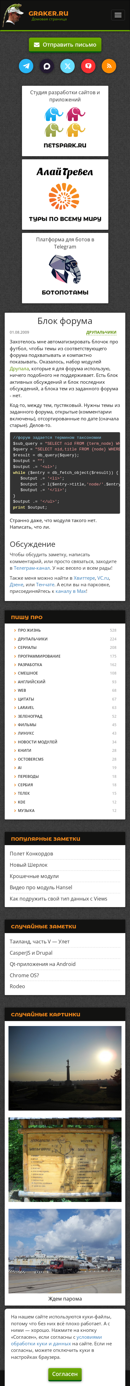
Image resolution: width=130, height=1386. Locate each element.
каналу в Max (71, 591)
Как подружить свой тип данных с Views (58, 898)
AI (20, 767)
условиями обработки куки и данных (56, 1340)
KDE (21, 802)
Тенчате (45, 584)
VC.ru (103, 578)
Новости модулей (37, 742)
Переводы (28, 776)
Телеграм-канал (32, 568)
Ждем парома (65, 1298)
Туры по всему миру (65, 219)
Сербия (25, 785)
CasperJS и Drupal (31, 952)
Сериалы (27, 647)
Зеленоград (30, 716)
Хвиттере (84, 578)
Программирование (39, 656)
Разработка (30, 664)
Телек (24, 793)
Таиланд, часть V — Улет (40, 941)
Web (22, 690)
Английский (32, 682)
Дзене (16, 584)
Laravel (26, 707)
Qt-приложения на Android (43, 964)
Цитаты (26, 699)
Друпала (19, 368)
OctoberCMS (31, 759)
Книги (24, 750)
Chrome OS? (24, 975)
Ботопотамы (65, 292)
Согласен (65, 1374)
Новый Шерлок (28, 864)
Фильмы (27, 724)
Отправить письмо (65, 44)
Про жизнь (29, 630)
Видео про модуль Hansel (41, 887)
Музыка (26, 810)
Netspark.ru (65, 145)
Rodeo (17, 986)
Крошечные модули (34, 876)
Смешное (28, 673)
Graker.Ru (48, 13)
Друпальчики (101, 332)
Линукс (26, 733)
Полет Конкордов (31, 853)
